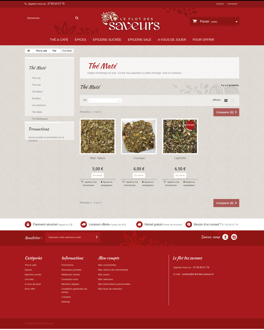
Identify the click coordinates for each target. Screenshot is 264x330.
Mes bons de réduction (110, 288)
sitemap (65, 301)
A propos (66, 297)
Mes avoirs (104, 274)
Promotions (38, 139)
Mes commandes (107, 265)
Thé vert (36, 84)
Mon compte (108, 258)
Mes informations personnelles (114, 284)
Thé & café (59, 39)
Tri (84, 100)
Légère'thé (180, 158)
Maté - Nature (97, 158)
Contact (220, 3)
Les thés (29, 279)
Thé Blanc (37, 91)
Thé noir (36, 78)
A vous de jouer (172, 39)
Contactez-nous (69, 279)
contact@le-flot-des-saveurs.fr (198, 274)
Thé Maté (37, 112)
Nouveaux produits (71, 269)
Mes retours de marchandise (113, 269)
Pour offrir (203, 39)
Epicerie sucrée (107, 39)
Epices (80, 39)
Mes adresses (105, 279)
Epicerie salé (139, 39)
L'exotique (139, 158)
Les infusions (39, 105)
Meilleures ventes (70, 274)
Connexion (232, 3)
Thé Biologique (40, 118)
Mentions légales (70, 284)
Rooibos (36, 98)
